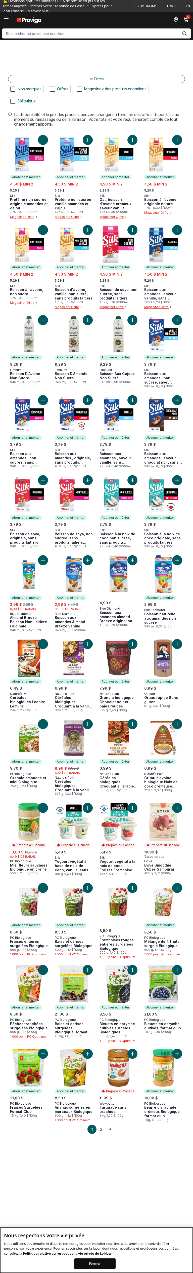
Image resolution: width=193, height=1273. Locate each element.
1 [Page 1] (92, 1129)
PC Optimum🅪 (145, 6)
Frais (171, 6)
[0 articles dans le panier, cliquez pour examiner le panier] (187, 19)
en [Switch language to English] (188, 6)
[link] (82, 1129)
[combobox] (96, 33)
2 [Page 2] (101, 1129)
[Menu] (6, 18)
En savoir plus (37, 11)
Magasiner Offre (24, 217)
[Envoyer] (184, 33)
